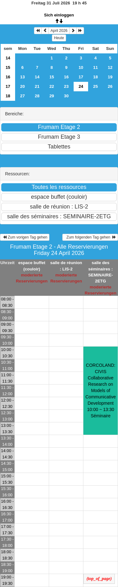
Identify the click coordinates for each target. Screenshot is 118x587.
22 (51, 86)
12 (110, 67)
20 (22, 86)
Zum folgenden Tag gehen (90, 237)
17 (81, 77)
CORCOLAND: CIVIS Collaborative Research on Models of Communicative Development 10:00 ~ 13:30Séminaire (100, 390)
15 (8, 67)
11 (95, 67)
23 (66, 86)
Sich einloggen (59, 15)
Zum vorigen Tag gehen (25, 237)
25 (95, 86)
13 (22, 77)
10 (81, 67)
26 (110, 86)
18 (95, 77)
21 (37, 86)
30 (66, 96)
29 (51, 96)
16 (8, 77)
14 (8, 58)
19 (110, 77)
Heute (59, 38)
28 (37, 96)
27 (22, 96)
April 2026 (58, 30)
